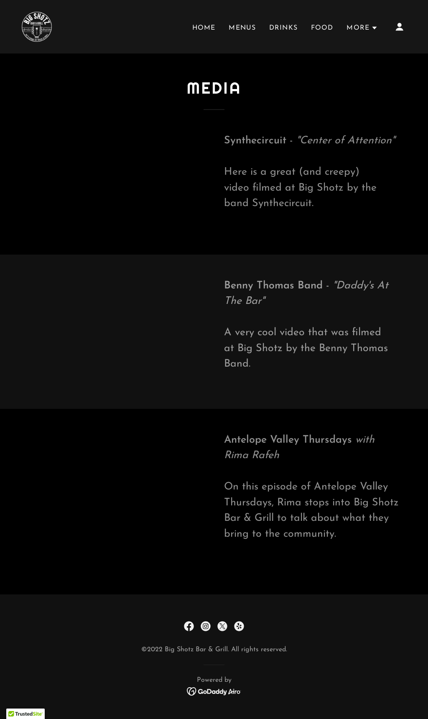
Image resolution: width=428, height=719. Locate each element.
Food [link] (322, 28)
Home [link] (204, 28)
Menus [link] (242, 28)
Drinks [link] (283, 28)
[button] (362, 28)
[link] (37, 26)
